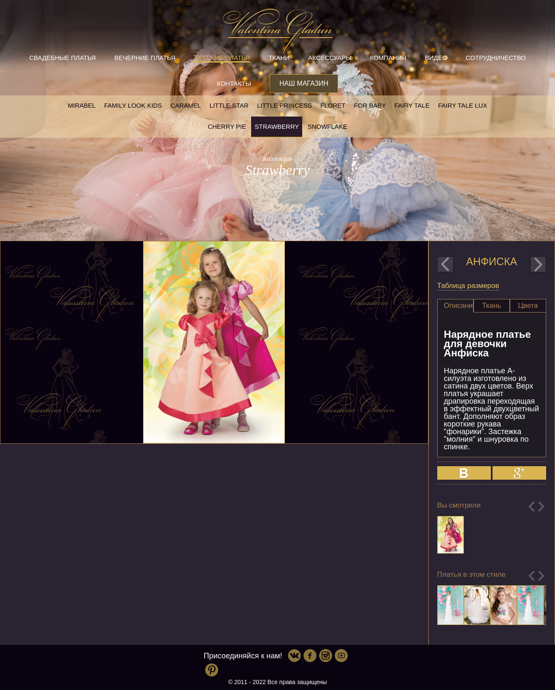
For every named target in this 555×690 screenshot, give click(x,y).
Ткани (279, 57)
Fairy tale (412, 105)
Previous (531, 506)
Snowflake (327, 126)
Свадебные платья (62, 57)
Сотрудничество (496, 57)
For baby (370, 105)
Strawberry (276, 126)
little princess (284, 105)
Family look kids (133, 105)
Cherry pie (227, 126)
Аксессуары (329, 57)
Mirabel (82, 105)
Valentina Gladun (278, 31)
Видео (436, 57)
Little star (229, 105)
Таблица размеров (468, 286)
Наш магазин (303, 83)
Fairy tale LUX (462, 105)
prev (445, 264)
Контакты (234, 83)
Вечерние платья (144, 57)
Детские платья (222, 57)
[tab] (455, 305)
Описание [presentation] (459, 306)
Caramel (186, 105)
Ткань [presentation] (491, 306)
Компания (388, 57)
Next (541, 506)
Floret (332, 105)
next (538, 264)
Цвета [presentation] (528, 306)
